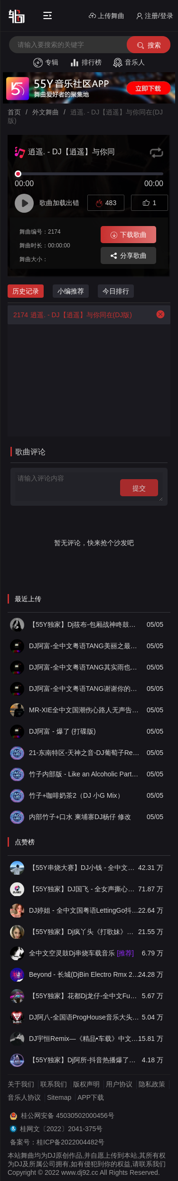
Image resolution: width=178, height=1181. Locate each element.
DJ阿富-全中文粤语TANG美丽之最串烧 (84, 646)
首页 (14, 112)
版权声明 (86, 1084)
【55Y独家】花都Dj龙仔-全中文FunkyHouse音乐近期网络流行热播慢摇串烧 (84, 996)
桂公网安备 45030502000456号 (67, 1115)
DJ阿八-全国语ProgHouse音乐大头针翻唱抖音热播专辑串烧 (84, 1017)
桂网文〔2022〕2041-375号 (61, 1129)
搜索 (148, 45)
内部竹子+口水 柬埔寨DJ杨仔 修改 (80, 817)
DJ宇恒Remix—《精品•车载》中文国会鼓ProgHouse (84, 1038)
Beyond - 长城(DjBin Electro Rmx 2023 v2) (84, 974)
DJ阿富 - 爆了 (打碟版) (62, 731)
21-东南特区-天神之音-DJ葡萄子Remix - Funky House (84, 752)
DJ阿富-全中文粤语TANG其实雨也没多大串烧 (84, 667)
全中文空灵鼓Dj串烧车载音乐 (81, 953)
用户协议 (119, 1084)
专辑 (45, 62)
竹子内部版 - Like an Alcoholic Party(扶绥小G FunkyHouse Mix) (84, 774)
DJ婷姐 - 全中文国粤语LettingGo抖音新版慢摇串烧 (84, 910)
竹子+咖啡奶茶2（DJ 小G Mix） (76, 795)
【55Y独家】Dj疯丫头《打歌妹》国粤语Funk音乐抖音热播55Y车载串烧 (84, 931)
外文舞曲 (45, 112)
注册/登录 (154, 16)
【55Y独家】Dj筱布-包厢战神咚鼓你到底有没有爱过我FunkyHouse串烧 (84, 624)
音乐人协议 (24, 1097)
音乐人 (129, 62)
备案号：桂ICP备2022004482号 (57, 1142)
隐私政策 (152, 1084)
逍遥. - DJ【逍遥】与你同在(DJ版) (70, 315)
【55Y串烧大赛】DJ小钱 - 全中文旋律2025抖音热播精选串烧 (84, 867)
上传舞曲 (106, 16)
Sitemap (59, 1097)
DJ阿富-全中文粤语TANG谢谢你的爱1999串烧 (84, 688)
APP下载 (90, 1097)
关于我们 (21, 1084)
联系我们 (53, 1084)
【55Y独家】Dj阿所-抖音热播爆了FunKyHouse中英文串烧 (84, 1060)
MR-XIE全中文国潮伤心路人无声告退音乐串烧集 (84, 710)
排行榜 (86, 62)
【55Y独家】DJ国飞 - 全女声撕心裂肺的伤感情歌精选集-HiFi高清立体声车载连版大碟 (84, 889)
